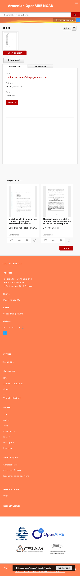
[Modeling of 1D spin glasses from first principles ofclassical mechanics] (23, 201)
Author (6, 420)
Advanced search (64, 20)
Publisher (7, 448)
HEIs (5, 378)
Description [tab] (15, 66)
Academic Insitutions (13, 383)
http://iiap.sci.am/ (12, 327)
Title (5, 414)
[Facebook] (5, 333)
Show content (15, 53)
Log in (6, 495)
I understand (64, 568)
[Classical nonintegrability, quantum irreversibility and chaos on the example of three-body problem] (57, 201)
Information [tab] (40, 66)
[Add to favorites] (74, 28)
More (66, 248)
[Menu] (76, 2)
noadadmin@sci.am (13, 313)
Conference (11, 95)
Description (8, 442)
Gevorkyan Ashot (14, 86)
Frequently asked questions (16, 476)
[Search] (75, 14)
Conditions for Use (12, 470)
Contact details (10, 464)
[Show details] (34, 240)
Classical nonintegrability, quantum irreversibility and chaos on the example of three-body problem (57, 221)
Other (6, 389)
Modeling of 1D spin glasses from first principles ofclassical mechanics (23, 221)
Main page (8, 362)
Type (5, 425)
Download (13, 60)
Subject (6, 437)
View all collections (12, 398)
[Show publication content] (27, 240)
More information (45, 568)
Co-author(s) (9, 431)
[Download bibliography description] (19, 240)
